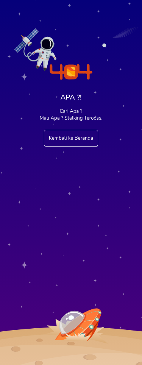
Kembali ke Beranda (71, 138)
